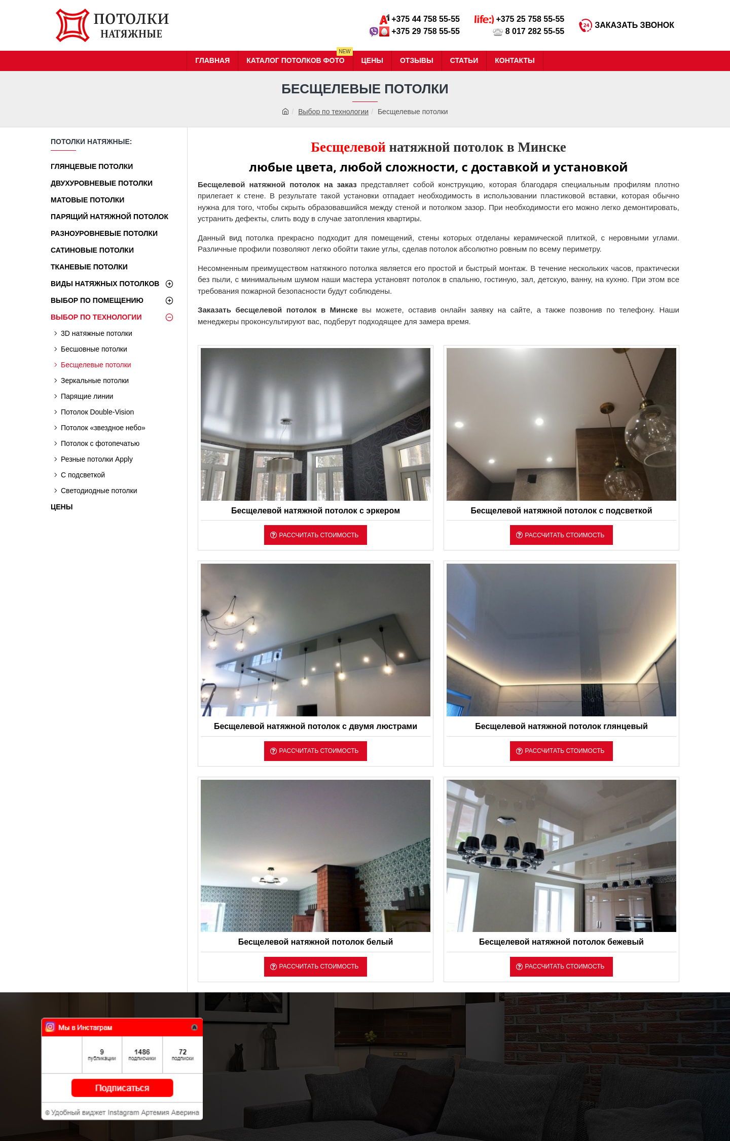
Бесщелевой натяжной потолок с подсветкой (561, 510)
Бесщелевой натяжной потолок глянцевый (561, 726)
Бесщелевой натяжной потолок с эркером (315, 510)
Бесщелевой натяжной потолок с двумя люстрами (315, 726)
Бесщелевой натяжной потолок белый (315, 942)
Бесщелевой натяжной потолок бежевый (561, 942)
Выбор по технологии (333, 112)
